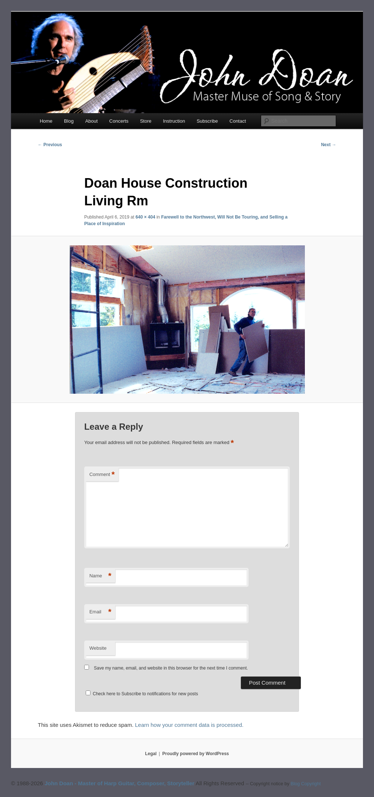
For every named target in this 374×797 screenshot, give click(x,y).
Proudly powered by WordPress (195, 753)
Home (46, 121)
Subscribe (207, 121)
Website (98, 648)
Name (100, 576)
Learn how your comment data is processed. (189, 725)
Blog (69, 121)
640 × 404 (145, 217)
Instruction (174, 121)
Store (146, 121)
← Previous (50, 144)
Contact (237, 121)
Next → (328, 144)
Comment (102, 474)
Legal (151, 753)
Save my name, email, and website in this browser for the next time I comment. (171, 668)
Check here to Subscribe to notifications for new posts (142, 693)
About (91, 121)
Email (100, 612)
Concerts (118, 121)
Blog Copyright (306, 783)
